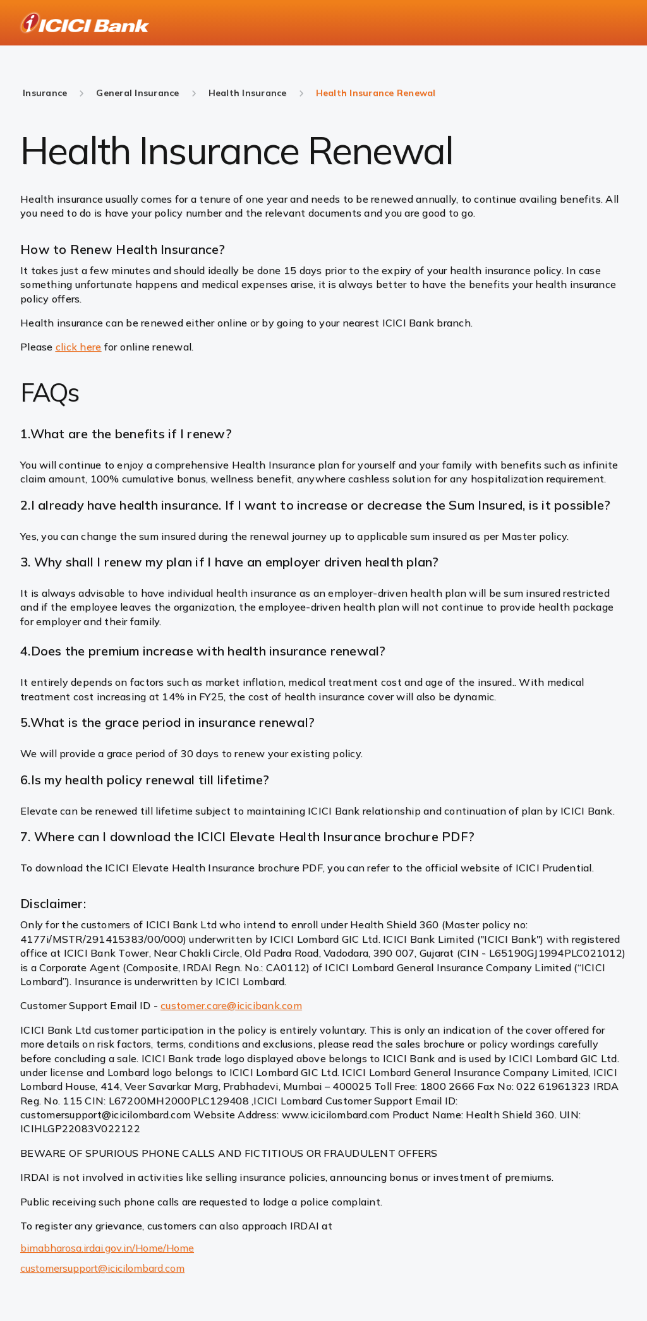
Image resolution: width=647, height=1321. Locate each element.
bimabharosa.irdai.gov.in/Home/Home (107, 1247)
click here (79, 346)
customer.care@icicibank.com (231, 1005)
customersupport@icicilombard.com (102, 1268)
